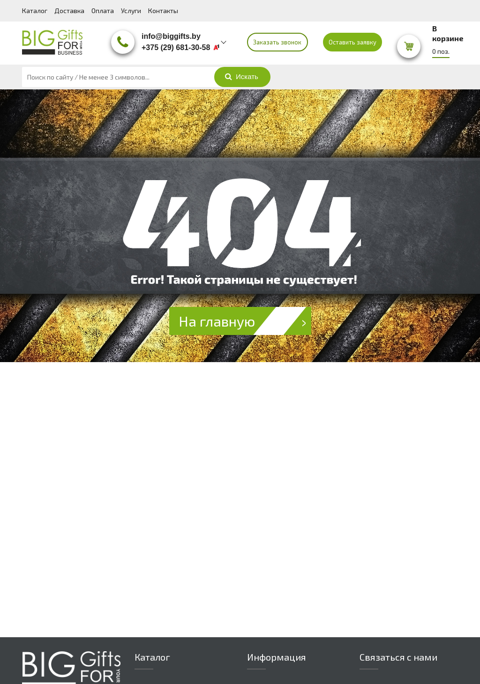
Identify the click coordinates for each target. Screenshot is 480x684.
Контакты (163, 11)
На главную (245, 321)
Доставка (69, 11)
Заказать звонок (277, 42)
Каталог (34, 11)
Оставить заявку (352, 42)
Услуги (131, 11)
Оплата (102, 11)
